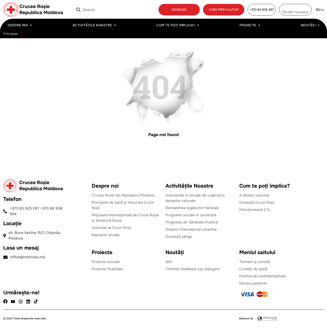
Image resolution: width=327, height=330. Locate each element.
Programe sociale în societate (190, 215)
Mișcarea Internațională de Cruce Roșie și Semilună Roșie (125, 218)
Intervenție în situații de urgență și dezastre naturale (195, 198)
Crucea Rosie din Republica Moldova (123, 195)
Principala (10, 34)
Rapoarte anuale (106, 235)
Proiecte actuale (106, 262)
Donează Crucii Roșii (256, 202)
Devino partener (253, 283)
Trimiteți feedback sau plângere (192, 269)
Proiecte (247, 25)
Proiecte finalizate (107, 269)
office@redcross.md (24, 257)
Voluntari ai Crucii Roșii (111, 227)
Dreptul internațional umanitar (191, 229)
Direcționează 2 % (254, 209)
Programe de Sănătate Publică (191, 222)
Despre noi (18, 25)
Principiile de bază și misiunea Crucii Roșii (123, 205)
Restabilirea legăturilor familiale (192, 208)
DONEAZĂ (179, 10)
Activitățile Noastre (92, 25)
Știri (168, 262)
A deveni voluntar (254, 195)
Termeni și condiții (254, 262)
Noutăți (308, 25)
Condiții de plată (253, 269)
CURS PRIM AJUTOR (223, 10)
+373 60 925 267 (262, 10)
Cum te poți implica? (175, 25)
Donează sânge (178, 236)
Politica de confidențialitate (262, 276)
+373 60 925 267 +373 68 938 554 (33, 211)
